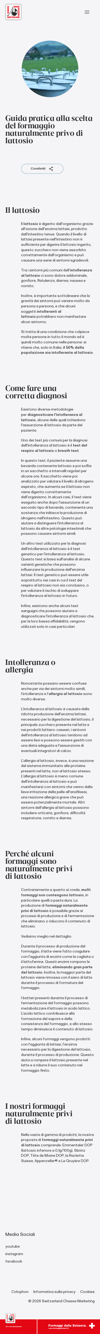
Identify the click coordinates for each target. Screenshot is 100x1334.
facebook (13, 1261)
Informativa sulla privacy (54, 1291)
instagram (14, 1253)
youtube (12, 1246)
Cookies (87, 1291)
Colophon (20, 1291)
